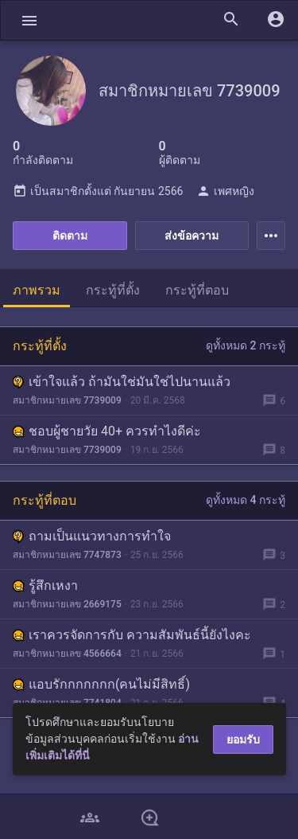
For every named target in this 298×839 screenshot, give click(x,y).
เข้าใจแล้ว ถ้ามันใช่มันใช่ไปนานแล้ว (121, 381)
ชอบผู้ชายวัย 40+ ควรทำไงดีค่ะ (107, 431)
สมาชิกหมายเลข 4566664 (67, 653)
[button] (29, 20)
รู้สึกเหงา (45, 585)
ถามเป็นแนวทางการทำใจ (92, 536)
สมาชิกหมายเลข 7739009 (67, 400)
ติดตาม (69, 235)
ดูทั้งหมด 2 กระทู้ (245, 345)
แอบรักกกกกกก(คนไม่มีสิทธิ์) (101, 684)
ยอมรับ (243, 739)
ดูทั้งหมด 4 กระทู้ (245, 499)
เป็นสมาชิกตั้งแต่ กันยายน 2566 (98, 191)
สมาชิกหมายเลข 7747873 (67, 554)
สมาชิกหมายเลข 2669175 (67, 604)
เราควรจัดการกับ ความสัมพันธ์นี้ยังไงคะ (132, 634)
